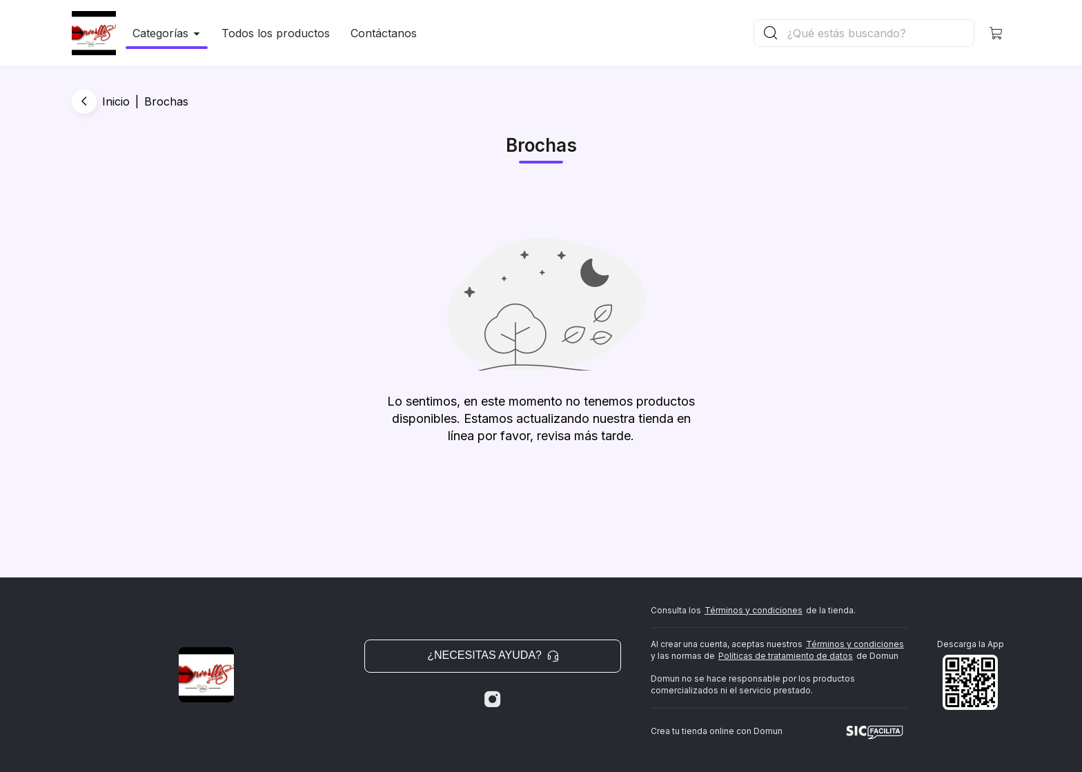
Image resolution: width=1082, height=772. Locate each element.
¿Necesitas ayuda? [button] (492, 655)
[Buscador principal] (880, 33)
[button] (996, 33)
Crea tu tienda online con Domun (717, 731)
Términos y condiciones (754, 610)
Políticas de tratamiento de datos (785, 656)
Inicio (116, 101)
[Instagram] (492, 699)
